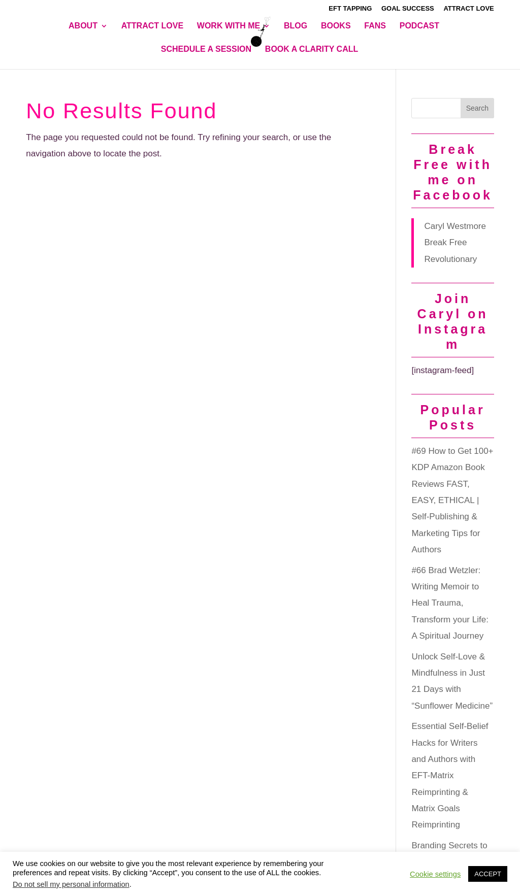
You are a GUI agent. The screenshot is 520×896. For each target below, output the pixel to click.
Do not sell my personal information (71, 884)
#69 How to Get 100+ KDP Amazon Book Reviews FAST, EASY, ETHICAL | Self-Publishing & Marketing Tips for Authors (452, 500)
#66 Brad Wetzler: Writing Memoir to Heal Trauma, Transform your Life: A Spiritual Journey (449, 603)
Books (336, 26)
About (83, 26)
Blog (295, 26)
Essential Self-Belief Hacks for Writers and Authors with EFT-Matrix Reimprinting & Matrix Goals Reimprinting (449, 775)
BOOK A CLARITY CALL (311, 49)
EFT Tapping (350, 8)
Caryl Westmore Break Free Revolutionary (455, 242)
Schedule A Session (206, 49)
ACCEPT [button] (487, 874)
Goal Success (407, 8)
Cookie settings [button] (435, 874)
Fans (375, 26)
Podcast (419, 26)
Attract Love (468, 8)
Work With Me (228, 26)
